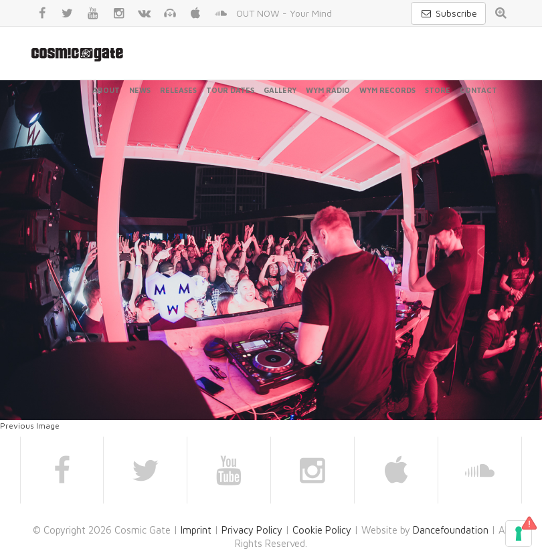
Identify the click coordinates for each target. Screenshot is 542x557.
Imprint (196, 530)
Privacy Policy (251, 530)
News (140, 90)
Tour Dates (230, 90)
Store (437, 90)
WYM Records (387, 90)
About (106, 90)
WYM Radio (328, 90)
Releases (178, 90)
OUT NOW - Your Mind (284, 13)
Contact (478, 90)
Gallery (280, 90)
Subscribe (448, 13)
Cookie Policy (321, 530)
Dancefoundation (450, 530)
